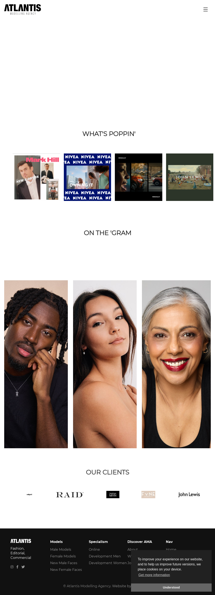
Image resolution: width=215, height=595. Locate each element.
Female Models (63, 556)
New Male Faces (63, 563)
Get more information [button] (154, 575)
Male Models (60, 550)
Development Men (105, 556)
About (132, 550)
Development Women (108, 563)
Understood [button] (171, 587)
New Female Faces (66, 570)
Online (94, 550)
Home (171, 550)
